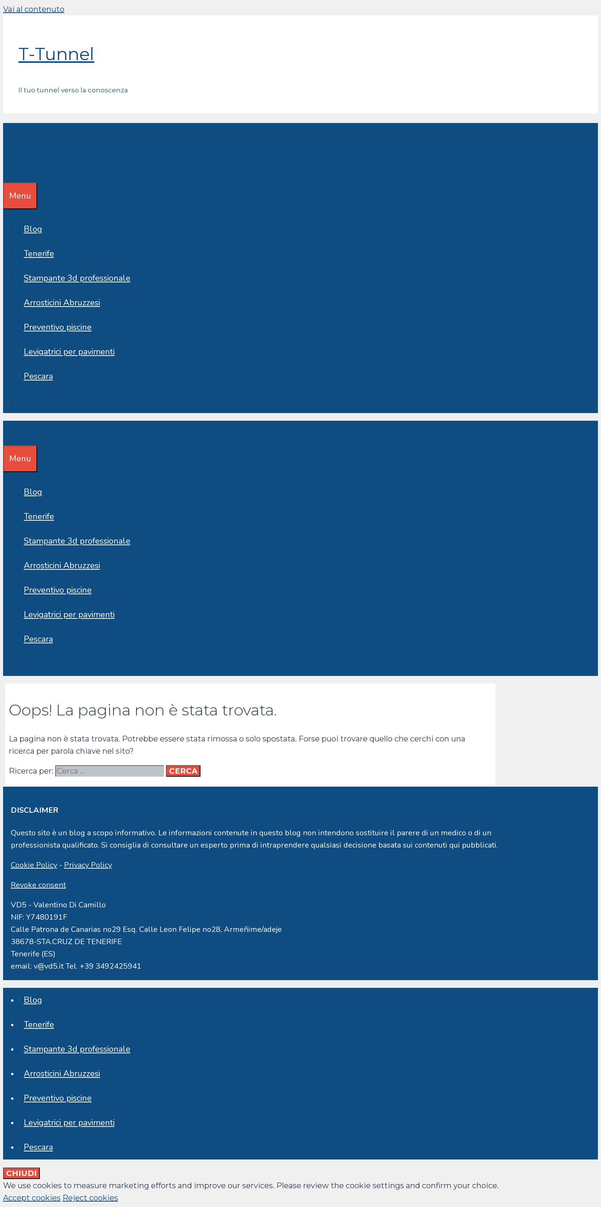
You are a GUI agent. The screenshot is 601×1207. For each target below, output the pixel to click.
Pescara (38, 376)
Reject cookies (90, 1197)
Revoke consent (38, 885)
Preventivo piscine (58, 327)
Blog (33, 229)
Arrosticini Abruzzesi (62, 302)
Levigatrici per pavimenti (69, 352)
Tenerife (39, 253)
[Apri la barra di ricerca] (8, 170)
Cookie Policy (34, 865)
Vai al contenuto (33, 9)
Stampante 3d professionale (77, 278)
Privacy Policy (88, 865)
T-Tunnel (56, 53)
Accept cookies (32, 1197)
